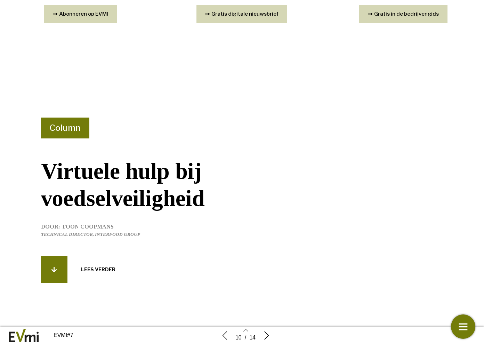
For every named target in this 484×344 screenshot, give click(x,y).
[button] (54, 269)
